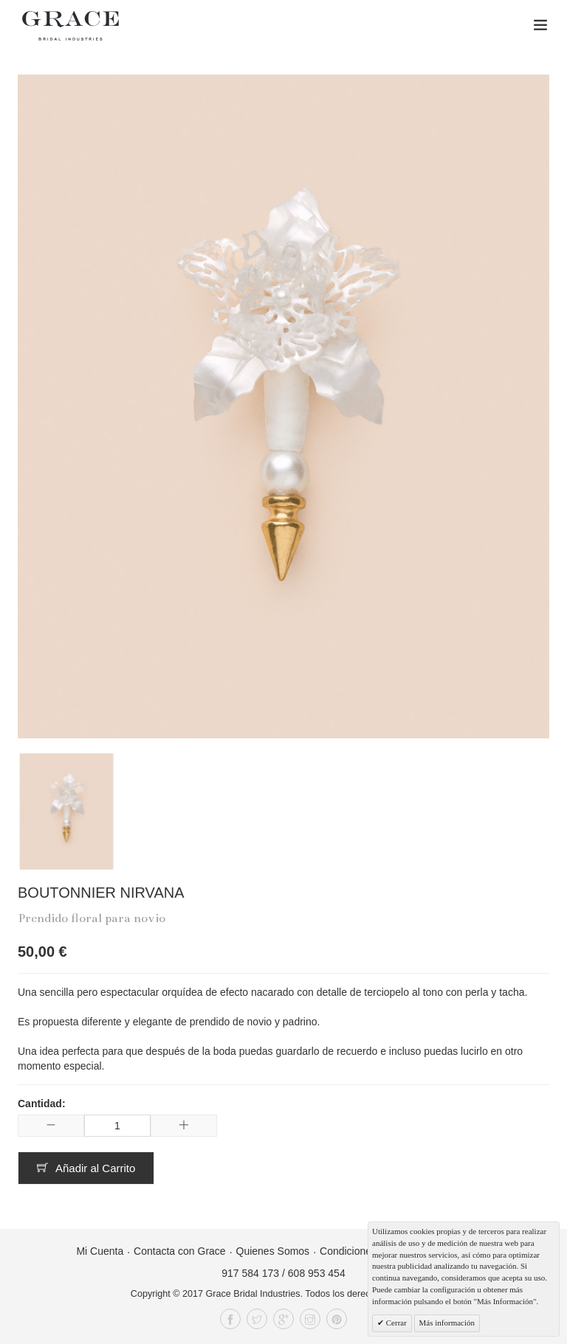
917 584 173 (250, 1273)
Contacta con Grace (180, 1251)
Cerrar (395, 1322)
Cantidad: (42, 1103)
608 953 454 (317, 1273)
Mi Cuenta (99, 1251)
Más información (447, 1322)
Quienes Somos (273, 1251)
